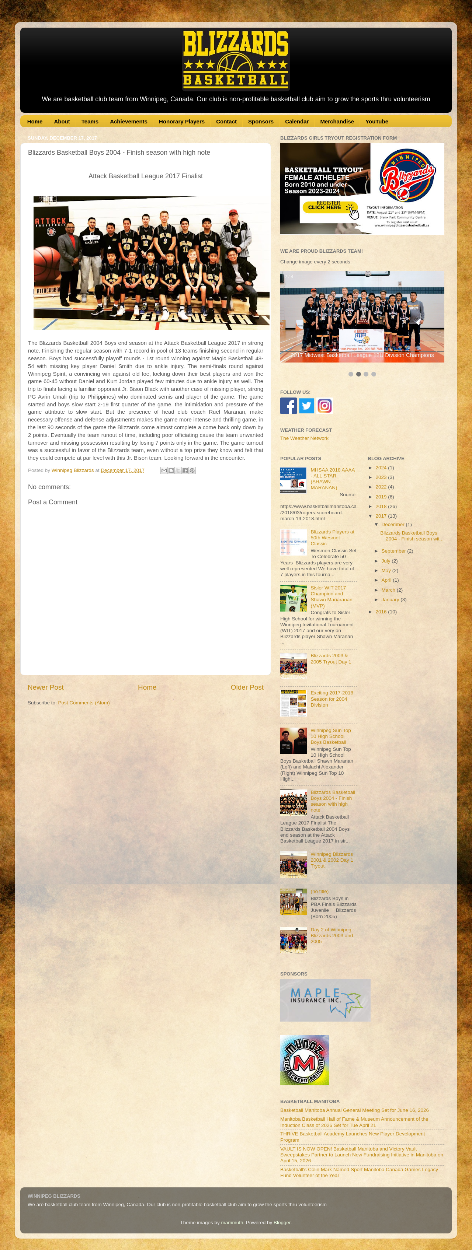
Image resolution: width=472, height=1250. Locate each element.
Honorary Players (182, 121)
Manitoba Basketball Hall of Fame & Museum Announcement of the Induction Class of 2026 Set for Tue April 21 (354, 1122)
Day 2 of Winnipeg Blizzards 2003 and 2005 (331, 935)
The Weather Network (304, 438)
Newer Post (46, 687)
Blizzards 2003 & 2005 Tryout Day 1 (330, 658)
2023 (381, 477)
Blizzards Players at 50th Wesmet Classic (332, 537)
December (394, 524)
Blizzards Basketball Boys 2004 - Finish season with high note (332, 801)
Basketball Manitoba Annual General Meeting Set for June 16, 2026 (354, 1110)
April (387, 580)
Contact (226, 121)
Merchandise (337, 121)
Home (35, 121)
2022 (381, 487)
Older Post (247, 687)
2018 (381, 506)
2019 (381, 497)
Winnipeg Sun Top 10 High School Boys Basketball (330, 736)
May (387, 570)
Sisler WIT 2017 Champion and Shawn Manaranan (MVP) (331, 597)
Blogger (282, 1222)
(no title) (319, 891)
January (391, 599)
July (387, 561)
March (389, 590)
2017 (381, 516)
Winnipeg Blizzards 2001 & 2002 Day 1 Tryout (331, 860)
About (62, 121)
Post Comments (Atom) (84, 702)
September (394, 551)
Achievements (129, 121)
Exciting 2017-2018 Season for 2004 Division (331, 698)
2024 (381, 467)
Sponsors (261, 121)
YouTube (376, 121)
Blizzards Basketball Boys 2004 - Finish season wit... (412, 536)
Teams (89, 121)
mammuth (232, 1222)
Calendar (297, 121)
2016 (381, 612)
